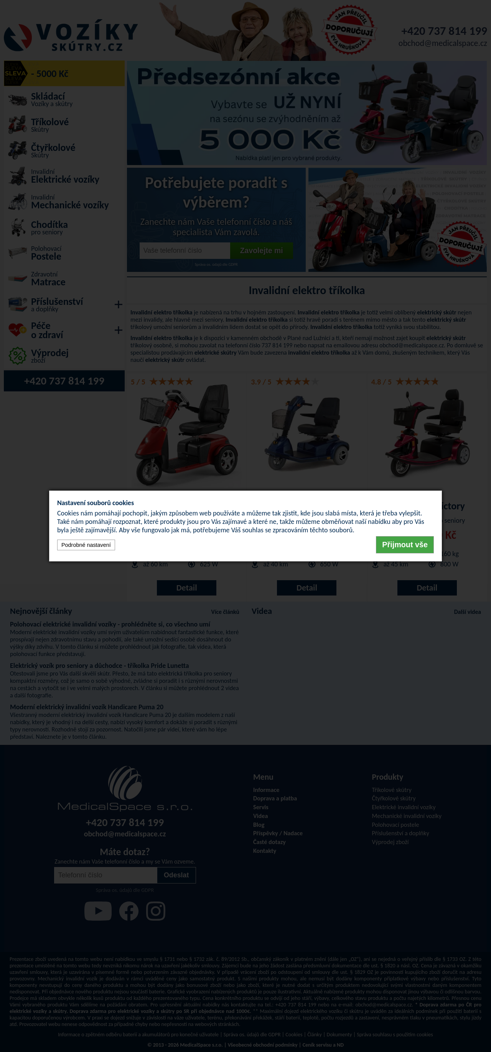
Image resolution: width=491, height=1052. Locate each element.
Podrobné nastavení (86, 545)
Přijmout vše (405, 544)
